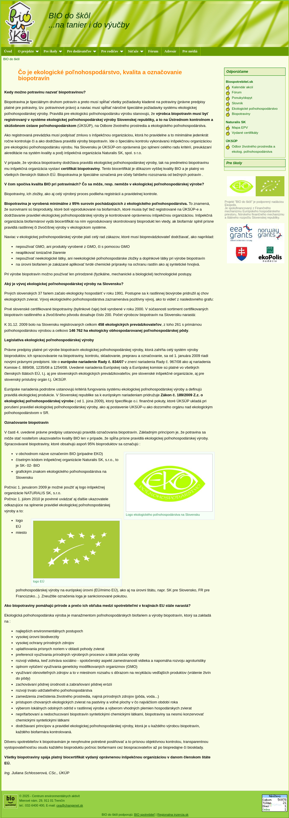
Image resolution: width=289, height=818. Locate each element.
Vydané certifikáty (245, 132)
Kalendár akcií (242, 87)
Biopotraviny (241, 113)
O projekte (28, 51)
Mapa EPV (240, 127)
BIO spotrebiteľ (144, 814)
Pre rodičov (112, 51)
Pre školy (53, 51)
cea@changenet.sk (69, 805)
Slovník (237, 103)
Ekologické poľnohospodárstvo (255, 108)
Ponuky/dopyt (242, 97)
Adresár (170, 51)
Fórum (153, 51)
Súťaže (135, 51)
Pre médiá (189, 51)
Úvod (8, 51)
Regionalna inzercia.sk (172, 814)
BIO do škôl (11, 59)
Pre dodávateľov (81, 51)
